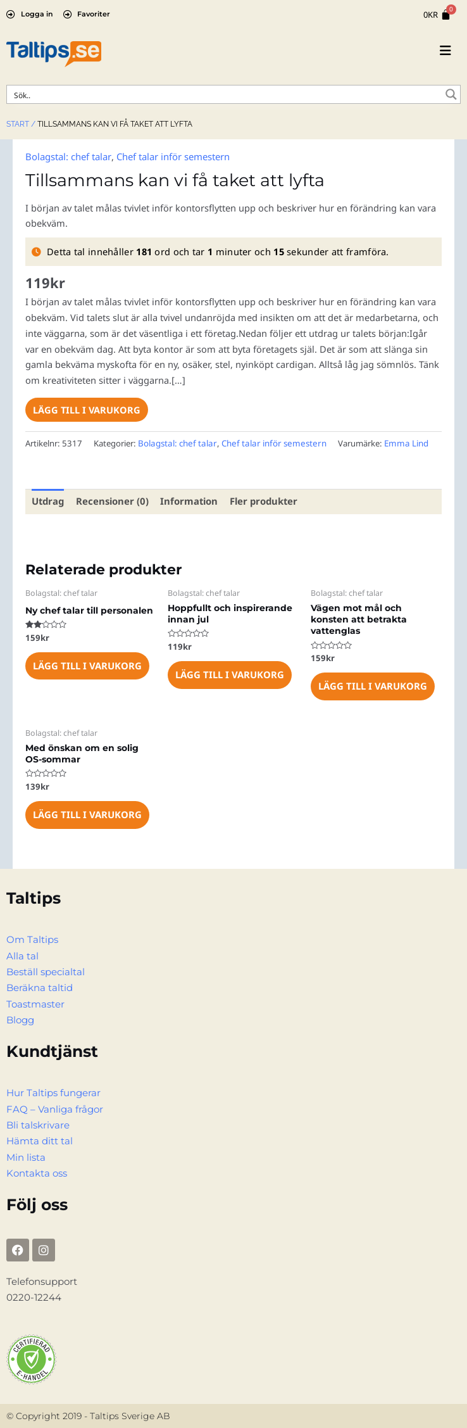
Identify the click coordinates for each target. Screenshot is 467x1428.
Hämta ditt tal (39, 1136)
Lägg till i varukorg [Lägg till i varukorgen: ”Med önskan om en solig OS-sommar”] (86, 812)
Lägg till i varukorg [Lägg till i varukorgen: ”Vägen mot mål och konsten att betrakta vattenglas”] (372, 684)
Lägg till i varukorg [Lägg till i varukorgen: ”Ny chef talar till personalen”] (86, 663)
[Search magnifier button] (451, 94)
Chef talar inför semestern (171, 155)
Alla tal (22, 953)
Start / (20, 124)
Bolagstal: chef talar (67, 155)
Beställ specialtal (45, 969)
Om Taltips (32, 937)
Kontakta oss (36, 1167)
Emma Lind (395, 442)
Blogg (20, 1015)
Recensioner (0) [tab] (111, 499)
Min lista (26, 1151)
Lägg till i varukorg (86, 408)
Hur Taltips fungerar (53, 1088)
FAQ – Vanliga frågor (54, 1104)
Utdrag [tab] (48, 499)
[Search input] (225, 94)
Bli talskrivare (38, 1120)
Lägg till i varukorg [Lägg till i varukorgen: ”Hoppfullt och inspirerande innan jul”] (229, 672)
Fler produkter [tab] (259, 499)
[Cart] (437, 14)
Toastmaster (35, 1000)
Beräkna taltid (39, 984)
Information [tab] (186, 499)
